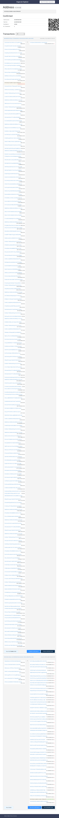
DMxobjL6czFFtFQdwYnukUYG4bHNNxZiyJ (13, 449)
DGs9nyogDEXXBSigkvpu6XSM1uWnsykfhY (13, 484)
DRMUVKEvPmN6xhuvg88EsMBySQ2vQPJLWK (13, 415)
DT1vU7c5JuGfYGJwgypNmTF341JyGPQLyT (38, 721)
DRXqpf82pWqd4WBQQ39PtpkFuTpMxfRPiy (38, 748)
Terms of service (13, 815)
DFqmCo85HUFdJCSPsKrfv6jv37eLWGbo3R (13, 201)
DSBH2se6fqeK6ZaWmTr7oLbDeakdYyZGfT (13, 467)
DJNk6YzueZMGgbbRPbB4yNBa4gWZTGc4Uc (39, 741)
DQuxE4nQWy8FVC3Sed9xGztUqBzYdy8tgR (13, 265)
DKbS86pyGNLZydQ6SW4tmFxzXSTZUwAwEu (13, 262)
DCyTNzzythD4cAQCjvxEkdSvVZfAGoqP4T (13, 187)
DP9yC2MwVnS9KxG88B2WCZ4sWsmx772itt (13, 248)
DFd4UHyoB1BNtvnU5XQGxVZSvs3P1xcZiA (13, 491)
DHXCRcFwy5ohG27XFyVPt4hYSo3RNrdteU (38, 719)
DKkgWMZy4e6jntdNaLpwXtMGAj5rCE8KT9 (13, 288)
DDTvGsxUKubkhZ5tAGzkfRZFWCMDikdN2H (13, 204)
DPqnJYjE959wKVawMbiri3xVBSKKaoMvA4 (13, 516)
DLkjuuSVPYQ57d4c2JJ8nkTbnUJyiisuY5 (13, 411)
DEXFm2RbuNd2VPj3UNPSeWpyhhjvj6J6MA (38, 666)
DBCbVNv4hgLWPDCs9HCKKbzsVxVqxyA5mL (13, 356)
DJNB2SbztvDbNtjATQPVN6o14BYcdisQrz (13, 487)
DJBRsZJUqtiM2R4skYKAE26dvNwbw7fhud (13, 258)
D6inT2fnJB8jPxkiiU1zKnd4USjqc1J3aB (37, 699)
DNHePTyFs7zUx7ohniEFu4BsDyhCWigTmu (38, 724)
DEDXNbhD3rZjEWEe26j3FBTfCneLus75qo (38, 772)
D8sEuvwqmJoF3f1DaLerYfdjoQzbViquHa (13, 668)
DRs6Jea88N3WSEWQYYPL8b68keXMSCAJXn (13, 397)
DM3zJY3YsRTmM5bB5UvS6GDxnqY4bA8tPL (13, 211)
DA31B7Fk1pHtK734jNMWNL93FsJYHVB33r (13, 349)
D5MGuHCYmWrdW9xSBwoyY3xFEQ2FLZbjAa (38, 795)
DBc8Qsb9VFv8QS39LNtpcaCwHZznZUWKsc (13, 624)
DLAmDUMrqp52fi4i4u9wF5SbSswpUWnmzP (13, 638)
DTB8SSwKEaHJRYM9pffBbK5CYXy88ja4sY (13, 568)
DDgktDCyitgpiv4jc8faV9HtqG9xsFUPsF (12, 173)
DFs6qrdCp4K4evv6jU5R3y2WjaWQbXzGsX (13, 617)
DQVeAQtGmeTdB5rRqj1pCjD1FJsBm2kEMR (13, 473)
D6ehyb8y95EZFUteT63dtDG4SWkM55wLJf (13, 442)
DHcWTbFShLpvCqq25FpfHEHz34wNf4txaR (38, 678)
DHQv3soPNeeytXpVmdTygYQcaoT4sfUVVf (13, 145)
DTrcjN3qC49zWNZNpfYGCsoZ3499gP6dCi (13, 218)
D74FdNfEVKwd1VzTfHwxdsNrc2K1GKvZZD (13, 592)
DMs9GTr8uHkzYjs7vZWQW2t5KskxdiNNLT (13, 269)
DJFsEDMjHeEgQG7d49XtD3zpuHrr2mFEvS (38, 704)
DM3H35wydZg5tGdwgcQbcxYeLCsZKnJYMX (13, 166)
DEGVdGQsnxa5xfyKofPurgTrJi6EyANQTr (38, 716)
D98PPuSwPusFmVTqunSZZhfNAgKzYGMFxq (13, 446)
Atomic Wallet (7, 815)
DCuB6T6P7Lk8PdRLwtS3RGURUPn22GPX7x (13, 96)
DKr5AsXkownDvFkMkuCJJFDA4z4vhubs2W (13, 346)
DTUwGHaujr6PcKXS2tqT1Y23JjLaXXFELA (13, 283)
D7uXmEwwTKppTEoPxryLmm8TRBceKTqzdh (13, 394)
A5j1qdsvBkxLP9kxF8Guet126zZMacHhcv (38, 664)
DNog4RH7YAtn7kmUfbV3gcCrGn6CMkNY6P (13, 56)
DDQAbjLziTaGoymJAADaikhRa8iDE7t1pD (13, 575)
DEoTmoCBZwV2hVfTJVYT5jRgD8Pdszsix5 (13, 678)
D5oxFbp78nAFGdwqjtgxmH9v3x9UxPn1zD (38, 752)
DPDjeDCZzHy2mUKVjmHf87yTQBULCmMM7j (13, 227)
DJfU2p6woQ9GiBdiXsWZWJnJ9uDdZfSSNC (38, 42)
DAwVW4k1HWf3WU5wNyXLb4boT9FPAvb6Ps (13, 456)
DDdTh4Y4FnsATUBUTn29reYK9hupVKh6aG (13, 554)
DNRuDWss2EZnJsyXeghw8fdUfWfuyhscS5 (13, 159)
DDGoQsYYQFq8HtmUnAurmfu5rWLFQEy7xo (13, 439)
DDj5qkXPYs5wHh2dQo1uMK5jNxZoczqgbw (38, 707)
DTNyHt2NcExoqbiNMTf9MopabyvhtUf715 (13, 306)
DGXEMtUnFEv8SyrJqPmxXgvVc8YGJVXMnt (13, 322)
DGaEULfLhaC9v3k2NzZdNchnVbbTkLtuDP (13, 177)
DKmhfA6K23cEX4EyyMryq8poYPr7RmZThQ (13, 295)
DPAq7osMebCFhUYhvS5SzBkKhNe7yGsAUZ (13, 68)
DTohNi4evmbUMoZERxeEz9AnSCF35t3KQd (13, 386)
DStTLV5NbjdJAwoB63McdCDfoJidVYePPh (38, 661)
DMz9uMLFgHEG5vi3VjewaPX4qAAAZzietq (13, 148)
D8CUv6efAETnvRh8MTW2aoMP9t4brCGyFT (13, 631)
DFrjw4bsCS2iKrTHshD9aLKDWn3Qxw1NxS (38, 702)
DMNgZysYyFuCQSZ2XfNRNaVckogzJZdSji (13, 127)
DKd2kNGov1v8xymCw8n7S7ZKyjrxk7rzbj (12, 131)
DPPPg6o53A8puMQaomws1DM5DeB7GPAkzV (14, 595)
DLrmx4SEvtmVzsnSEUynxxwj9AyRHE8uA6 (38, 733)
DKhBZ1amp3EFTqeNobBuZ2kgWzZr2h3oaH (38, 745)
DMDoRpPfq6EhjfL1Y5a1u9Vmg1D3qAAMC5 (13, 170)
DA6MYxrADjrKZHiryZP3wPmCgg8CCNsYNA (38, 672)
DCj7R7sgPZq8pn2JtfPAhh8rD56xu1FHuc (13, 353)
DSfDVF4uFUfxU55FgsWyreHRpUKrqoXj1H (38, 688)
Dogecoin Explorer (22, 2)
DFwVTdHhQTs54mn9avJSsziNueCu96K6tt (13, 339)
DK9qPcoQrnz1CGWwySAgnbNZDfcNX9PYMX (39, 680)
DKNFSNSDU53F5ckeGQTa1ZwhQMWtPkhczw (39, 760)
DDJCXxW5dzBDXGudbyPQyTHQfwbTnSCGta (13, 120)
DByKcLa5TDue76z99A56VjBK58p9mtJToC (13, 335)
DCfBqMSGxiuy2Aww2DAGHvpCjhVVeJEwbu (13, 245)
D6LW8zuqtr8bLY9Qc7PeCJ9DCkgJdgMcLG (13, 547)
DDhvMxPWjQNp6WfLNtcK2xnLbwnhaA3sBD (13, 502)
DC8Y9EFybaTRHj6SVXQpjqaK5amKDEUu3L (13, 544)
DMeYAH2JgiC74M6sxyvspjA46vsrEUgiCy (12, 606)
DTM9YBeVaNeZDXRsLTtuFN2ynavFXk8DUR (13, 608)
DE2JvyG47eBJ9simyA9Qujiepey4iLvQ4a (12, 404)
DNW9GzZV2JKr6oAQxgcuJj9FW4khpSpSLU (13, 89)
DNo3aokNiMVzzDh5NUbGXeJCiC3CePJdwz (13, 194)
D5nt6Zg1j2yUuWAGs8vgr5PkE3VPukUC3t (13, 377)
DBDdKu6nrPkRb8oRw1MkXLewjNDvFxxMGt (38, 786)
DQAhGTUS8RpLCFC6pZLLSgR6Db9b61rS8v (13, 141)
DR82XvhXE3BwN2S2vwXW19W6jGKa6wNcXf (13, 585)
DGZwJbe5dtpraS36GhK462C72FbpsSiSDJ (13, 276)
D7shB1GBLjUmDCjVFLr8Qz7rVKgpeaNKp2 (13, 564)
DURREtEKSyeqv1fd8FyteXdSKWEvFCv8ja (37, 790)
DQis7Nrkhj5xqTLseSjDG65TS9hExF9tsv (12, 134)
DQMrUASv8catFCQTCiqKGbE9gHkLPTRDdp (13, 309)
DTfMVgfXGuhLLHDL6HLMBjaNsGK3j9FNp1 (13, 156)
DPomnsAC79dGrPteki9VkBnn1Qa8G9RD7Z (13, 65)
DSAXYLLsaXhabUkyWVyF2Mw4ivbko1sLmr (13, 671)
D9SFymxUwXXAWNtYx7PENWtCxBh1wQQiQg (13, 681)
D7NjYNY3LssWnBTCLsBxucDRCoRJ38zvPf (13, 383)
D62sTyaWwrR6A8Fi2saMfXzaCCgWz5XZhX (38, 728)
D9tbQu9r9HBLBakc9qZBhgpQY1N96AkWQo (13, 635)
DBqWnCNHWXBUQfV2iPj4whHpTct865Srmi (13, 589)
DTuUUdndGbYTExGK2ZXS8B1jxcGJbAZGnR (13, 571)
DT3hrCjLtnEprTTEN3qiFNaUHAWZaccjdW (38, 769)
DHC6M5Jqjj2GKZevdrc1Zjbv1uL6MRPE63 (13, 138)
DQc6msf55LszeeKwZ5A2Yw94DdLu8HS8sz (38, 763)
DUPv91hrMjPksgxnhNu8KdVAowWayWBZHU (13, 59)
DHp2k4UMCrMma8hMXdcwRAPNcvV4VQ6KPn (39, 801)
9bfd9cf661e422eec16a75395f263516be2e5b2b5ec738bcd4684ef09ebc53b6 (19, 657)
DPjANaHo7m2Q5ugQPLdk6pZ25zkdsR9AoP (13, 299)
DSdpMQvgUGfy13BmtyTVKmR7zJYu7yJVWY (13, 52)
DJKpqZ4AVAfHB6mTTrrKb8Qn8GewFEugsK (13, 342)
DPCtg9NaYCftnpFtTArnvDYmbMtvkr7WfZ (12, 225)
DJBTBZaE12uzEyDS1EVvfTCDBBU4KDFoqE (13, 480)
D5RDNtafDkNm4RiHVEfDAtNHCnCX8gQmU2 (38, 730)
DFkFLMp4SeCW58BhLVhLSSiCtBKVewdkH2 (13, 408)
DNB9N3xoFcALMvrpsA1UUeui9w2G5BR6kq (13, 75)
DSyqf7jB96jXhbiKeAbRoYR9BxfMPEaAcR (38, 757)
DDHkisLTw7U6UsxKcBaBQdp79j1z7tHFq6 (13, 49)
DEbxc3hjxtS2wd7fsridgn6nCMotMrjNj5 (12, 557)
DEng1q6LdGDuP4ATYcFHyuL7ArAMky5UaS (13, 251)
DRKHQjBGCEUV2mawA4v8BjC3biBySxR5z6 (13, 163)
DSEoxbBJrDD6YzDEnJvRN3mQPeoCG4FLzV (13, 540)
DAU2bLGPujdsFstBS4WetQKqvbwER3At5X (13, 190)
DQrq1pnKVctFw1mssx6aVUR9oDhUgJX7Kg (13, 523)
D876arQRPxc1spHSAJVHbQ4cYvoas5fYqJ (38, 754)
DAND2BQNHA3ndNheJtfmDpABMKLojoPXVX (13, 495)
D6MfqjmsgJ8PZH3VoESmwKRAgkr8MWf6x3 (13, 272)
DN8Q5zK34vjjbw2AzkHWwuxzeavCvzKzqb (38, 676)
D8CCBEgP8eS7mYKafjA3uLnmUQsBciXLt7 (38, 765)
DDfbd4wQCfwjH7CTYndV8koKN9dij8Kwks (13, 117)
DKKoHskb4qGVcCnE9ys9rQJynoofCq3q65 (13, 628)
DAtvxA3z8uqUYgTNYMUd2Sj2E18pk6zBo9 (13, 661)
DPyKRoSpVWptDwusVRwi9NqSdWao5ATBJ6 (38, 783)
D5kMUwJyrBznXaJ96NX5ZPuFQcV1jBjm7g (13, 238)
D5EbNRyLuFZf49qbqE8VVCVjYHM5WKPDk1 (13, 332)
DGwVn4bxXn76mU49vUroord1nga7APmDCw (13, 42)
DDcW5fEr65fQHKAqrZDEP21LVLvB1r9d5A (13, 392)
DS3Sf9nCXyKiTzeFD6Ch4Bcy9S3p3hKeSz (38, 670)
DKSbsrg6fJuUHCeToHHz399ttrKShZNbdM (13, 316)
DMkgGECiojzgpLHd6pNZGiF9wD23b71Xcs (13, 360)
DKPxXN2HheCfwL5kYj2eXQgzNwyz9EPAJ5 (13, 470)
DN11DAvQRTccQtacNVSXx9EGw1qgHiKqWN (38, 713)
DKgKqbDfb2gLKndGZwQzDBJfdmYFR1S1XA (38, 690)
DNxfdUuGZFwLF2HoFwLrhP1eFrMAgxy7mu (13, 435)
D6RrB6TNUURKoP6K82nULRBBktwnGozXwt (38, 711)
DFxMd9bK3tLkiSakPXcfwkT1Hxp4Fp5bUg (13, 401)
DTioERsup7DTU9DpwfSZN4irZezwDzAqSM (13, 506)
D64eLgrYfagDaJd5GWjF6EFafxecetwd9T (12, 72)
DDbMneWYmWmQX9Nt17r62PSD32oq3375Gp (14, 279)
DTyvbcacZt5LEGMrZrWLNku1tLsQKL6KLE (13, 664)
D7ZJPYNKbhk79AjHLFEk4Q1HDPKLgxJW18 (13, 367)
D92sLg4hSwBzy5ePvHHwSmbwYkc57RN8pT (13, 255)
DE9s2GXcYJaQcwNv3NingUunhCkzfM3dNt (13, 154)
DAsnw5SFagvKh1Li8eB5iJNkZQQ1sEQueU (13, 561)
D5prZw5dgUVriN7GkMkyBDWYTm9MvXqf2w (38, 736)
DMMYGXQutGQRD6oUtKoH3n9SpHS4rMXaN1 (39, 776)
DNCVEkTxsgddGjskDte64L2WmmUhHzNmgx (13, 602)
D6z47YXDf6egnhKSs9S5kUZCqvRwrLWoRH (13, 621)
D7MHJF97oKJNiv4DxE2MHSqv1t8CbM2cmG (13, 184)
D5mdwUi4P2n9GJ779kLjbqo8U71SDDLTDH (13, 86)
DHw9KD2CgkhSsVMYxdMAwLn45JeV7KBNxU (13, 425)
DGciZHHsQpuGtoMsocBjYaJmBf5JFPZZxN (13, 180)
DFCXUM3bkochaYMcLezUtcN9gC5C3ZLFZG (13, 197)
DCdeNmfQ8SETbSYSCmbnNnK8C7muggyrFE (39, 694)
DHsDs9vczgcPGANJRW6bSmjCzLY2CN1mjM (13, 645)
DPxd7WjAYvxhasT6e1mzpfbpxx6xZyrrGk (12, 63)
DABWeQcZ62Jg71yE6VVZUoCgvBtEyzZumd (13, 641)
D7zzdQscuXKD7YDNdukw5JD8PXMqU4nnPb (13, 578)
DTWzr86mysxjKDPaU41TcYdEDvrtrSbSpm (38, 697)
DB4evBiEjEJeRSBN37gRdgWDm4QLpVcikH (13, 231)
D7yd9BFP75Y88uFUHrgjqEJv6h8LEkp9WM (13, 234)
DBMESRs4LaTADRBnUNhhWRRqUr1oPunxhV (13, 100)
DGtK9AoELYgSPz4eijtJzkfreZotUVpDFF (37, 739)
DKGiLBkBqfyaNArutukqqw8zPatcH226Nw (13, 460)
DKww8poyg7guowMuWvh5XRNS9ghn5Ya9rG (38, 792)
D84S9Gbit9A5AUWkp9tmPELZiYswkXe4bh (38, 779)
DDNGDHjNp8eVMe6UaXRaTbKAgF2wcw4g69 (13, 110)
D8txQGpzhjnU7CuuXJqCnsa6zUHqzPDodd (13, 103)
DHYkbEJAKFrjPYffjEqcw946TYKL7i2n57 (12, 493)
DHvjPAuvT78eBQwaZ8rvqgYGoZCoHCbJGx (13, 93)
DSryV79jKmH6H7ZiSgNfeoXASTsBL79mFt (13, 79)
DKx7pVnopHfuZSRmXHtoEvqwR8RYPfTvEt (13, 113)
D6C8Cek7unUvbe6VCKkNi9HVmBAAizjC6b (38, 684)
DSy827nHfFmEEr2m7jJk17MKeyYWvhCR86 (13, 463)
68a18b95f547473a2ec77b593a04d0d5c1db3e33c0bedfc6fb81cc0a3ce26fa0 (18, 38)
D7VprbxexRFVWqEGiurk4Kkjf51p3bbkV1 (12, 453)
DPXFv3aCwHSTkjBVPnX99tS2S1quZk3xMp (13, 477)
